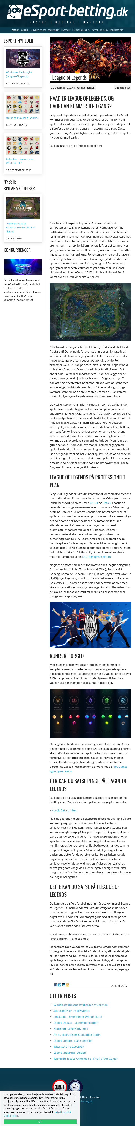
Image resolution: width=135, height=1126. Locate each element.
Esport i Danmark (100, 30)
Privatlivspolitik (63, 1112)
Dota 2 (106, 502)
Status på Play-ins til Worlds (71, 1010)
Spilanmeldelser (38, 30)
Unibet (71, 810)
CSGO (94, 502)
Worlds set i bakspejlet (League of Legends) (80, 1004)
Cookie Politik (11, 1115)
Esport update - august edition (72, 1040)
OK (40, 1121)
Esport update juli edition (69, 1052)
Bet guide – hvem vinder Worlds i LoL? (77, 1016)
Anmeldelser (122, 87)
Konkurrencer (116, 30)
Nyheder (24, 30)
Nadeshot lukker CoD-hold (70, 1028)
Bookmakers (53, 30)
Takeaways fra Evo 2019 (68, 1046)
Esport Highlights (81, 30)
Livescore (65, 30)
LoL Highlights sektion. (96, 556)
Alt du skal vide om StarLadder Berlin (76, 1034)
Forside (15, 30)
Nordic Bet (58, 810)
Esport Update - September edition (75, 1022)
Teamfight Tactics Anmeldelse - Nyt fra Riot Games (85, 1058)
